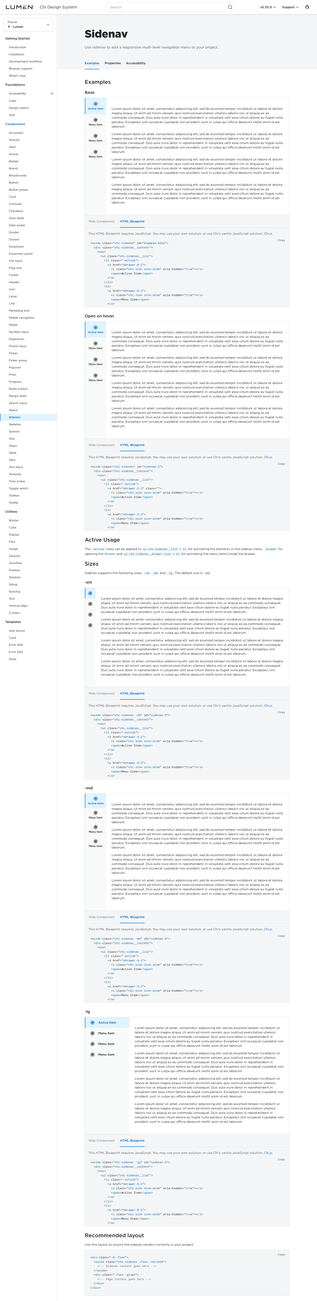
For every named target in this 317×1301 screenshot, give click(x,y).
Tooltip (13, 502)
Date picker (17, 225)
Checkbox (16, 211)
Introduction (17, 47)
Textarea (15, 474)
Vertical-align (18, 606)
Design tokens (19, 108)
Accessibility (136, 63)
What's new (17, 76)
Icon (12, 289)
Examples (92, 63)
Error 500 (16, 652)
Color (12, 101)
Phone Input (17, 346)
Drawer (14, 239)
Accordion (16, 133)
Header (14, 282)
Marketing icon (19, 310)
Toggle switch (18, 488)
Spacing (14, 591)
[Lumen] (22, 7)
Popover (15, 367)
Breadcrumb (18, 175)
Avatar (13, 154)
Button (17, 183)
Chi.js (268, 234)
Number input (19, 332)
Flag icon (15, 268)
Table (12, 453)
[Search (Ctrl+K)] (171, 7)
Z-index (14, 613)
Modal (13, 325)
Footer (13, 275)
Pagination (16, 339)
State (12, 659)
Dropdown (16, 246)
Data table (16, 218)
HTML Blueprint (132, 221)
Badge (13, 161)
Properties (113, 63)
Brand (13, 168)
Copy (281, 240)
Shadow (14, 577)
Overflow (15, 563)
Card (12, 197)
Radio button (18, 389)
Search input (18, 403)
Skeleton (15, 424)
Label (13, 296)
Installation (16, 54)
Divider (14, 232)
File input (15, 261)
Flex (12, 542)
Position (14, 570)
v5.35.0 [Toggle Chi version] (266, 7)
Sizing (13, 584)
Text (12, 598)
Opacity (14, 556)
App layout (17, 630)
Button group (18, 190)
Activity (14, 140)
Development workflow (25, 61)
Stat (12, 438)
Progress (15, 382)
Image (13, 549)
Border (14, 520)
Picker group (18, 360)
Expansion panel (20, 254)
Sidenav (15, 417)
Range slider (18, 396)
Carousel (15, 204)
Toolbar (14, 495)
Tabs (12, 460)
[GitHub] (307, 7)
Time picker (17, 481)
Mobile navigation (21, 318)
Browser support (20, 68)
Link (17, 304)
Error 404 (16, 645)
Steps (13, 446)
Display (14, 534)
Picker (13, 353)
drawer (109, 554)
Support (288, 7)
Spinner (14, 431)
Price (12, 374)
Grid (12, 115)
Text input (16, 467)
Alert (12, 147)
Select (13, 410)
